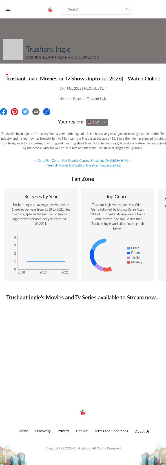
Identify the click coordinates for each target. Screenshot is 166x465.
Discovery (43, 431)
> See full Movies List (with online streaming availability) (83, 165)
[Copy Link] (46, 111)
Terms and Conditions (111, 431)
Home (64, 98)
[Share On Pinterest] (14, 111)
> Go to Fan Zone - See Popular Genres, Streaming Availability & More (83, 160)
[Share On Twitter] (25, 111)
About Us (142, 431)
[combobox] (97, 122)
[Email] (36, 111)
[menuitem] (23, 433)
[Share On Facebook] (3, 111)
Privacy (63, 431)
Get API (82, 431)
